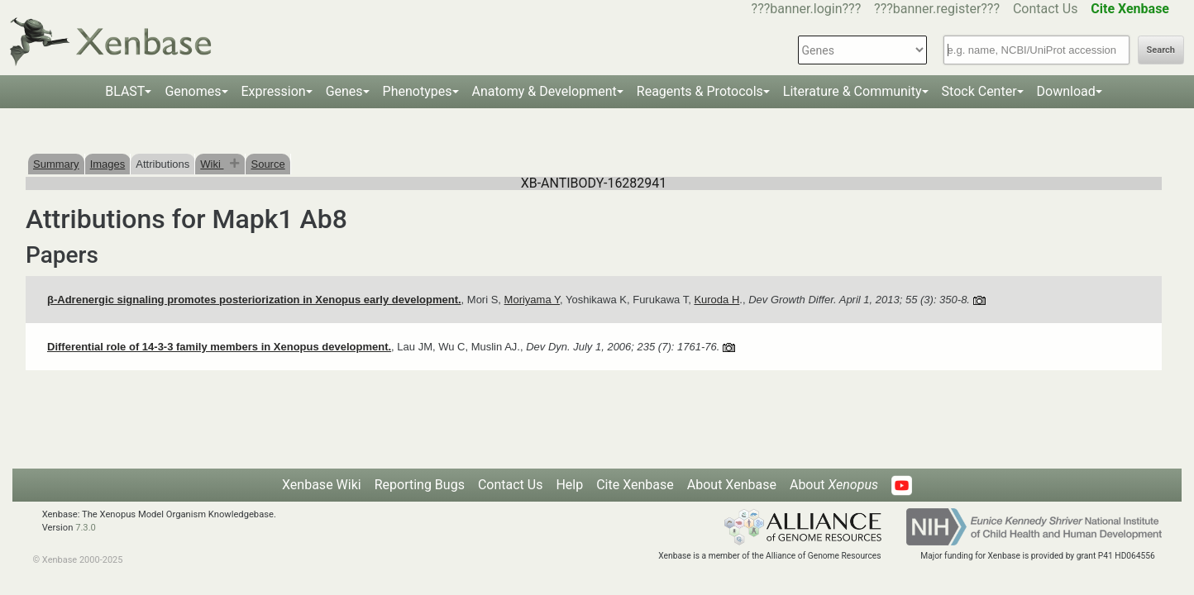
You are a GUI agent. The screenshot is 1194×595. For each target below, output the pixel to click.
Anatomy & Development (544, 91)
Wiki (211, 164)
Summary (56, 164)
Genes (344, 91)
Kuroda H (716, 299)
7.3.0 (85, 527)
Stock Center (979, 91)
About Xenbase (731, 485)
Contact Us (1045, 9)
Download (1066, 91)
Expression (273, 91)
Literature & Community (852, 91)
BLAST (125, 91)
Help (569, 485)
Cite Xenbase (635, 485)
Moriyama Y (532, 299)
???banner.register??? (937, 9)
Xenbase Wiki (321, 485)
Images (108, 164)
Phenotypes (417, 91)
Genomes (193, 91)
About (834, 485)
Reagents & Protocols (700, 91)
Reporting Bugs (420, 485)
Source (267, 164)
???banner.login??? (807, 9)
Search (1161, 50)
